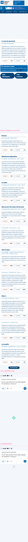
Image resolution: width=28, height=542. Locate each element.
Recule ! (4, 136)
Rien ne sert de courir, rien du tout (13, 207)
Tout (2, 11)
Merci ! (4, 296)
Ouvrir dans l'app (17, 2)
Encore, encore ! (14, 367)
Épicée (15, 11)
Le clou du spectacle (8, 41)
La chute (4, 182)
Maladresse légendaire (9, 156)
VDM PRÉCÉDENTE (6, 76)
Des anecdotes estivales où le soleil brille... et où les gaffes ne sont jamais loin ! (13, 68)
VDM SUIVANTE (20, 76)
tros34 (5, 375)
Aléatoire (9, 11)
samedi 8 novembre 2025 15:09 (9, 379)
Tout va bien (6, 250)
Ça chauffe (5, 344)
